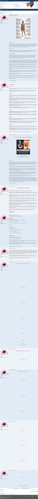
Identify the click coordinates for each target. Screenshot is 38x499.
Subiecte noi (36, 496)
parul (14, 242)
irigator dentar (10, 224)
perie (9, 237)
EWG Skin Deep (19, 246)
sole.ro (11, 259)
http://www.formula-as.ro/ (13, 80)
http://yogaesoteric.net (13, 183)
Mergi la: (29, 491)
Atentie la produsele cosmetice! (6, 12)
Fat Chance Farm (16, 228)
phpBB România (5, 497)
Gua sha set (23, 343)
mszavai (10, 15)
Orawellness (13, 221)
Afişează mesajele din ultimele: (13, 488)
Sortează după (21, 488)
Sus (37, 133)
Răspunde (2, 13)
